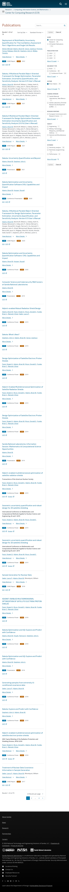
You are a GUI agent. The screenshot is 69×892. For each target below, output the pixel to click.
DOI (3, 65)
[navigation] (22, 32)
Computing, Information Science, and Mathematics (31, 10)
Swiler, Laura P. (24, 314)
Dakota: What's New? (10, 334)
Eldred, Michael (7, 49)
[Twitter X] (5, 881)
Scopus (11, 496)
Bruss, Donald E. (30, 312)
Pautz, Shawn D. (19, 312)
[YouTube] (8, 881)
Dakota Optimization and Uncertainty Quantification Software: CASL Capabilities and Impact (21, 255)
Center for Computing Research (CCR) (22, 12)
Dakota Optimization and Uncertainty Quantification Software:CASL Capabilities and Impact (20, 184)
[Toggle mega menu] (66, 4)
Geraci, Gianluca (30, 49)
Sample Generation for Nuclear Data (17, 575)
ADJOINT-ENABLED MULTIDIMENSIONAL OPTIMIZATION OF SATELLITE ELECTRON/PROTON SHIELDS (22, 601)
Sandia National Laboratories (12, 856)
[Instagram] (13, 881)
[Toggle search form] (61, 4)
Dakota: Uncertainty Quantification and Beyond (21, 158)
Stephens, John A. (26, 51)
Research (8, 10)
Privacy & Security (17, 846)
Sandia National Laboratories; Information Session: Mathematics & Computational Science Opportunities (21, 446)
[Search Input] (51, 25)
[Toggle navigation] (3, 11)
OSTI (7, 65)
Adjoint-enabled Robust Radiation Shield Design (21, 308)
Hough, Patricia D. (20, 636)
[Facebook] (2, 881)
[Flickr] (10, 881)
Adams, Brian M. (18, 49)
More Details (21, 57)
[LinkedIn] (16, 881)
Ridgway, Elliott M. (13, 51)
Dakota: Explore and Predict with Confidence (20, 709)
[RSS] (18, 881)
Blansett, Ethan (13, 314)
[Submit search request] (65, 25)
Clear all (59, 32)
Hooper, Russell (19, 190)
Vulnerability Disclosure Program (41, 886)
